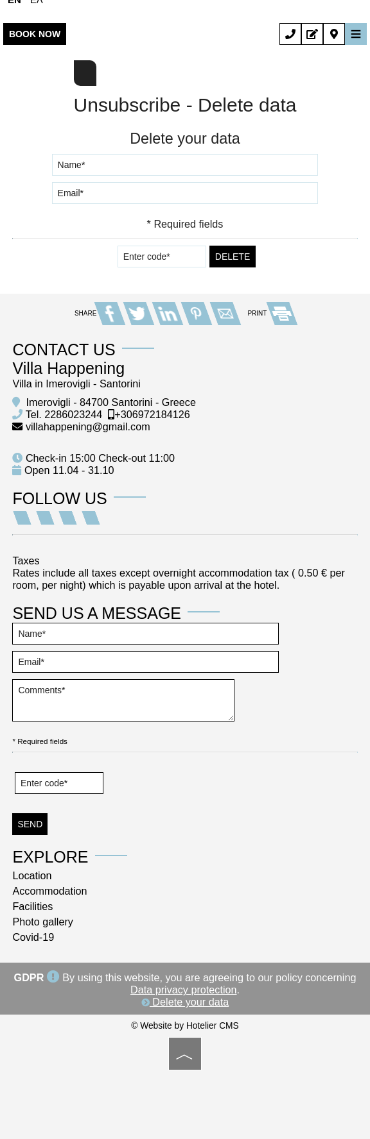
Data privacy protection (183, 987)
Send (31, 822)
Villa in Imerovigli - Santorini (77, 381)
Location (32, 873)
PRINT (271, 311)
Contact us (64, 348)
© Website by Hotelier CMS (184, 1024)
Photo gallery (43, 919)
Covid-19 (34, 935)
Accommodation (50, 889)
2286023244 (74, 412)
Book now (34, 34)
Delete (232, 256)
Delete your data (185, 1000)
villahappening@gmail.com (88, 424)
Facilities (33, 904)
